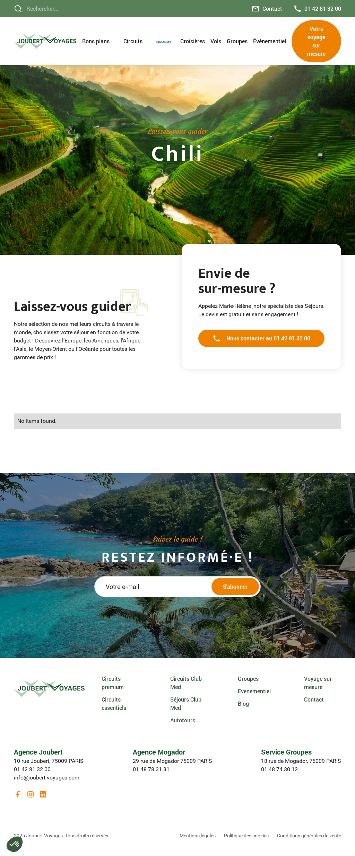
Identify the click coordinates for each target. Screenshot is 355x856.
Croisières (192, 41)
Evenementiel (254, 691)
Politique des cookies (246, 835)
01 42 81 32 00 (32, 769)
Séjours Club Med (185, 703)
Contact (314, 699)
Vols (215, 41)
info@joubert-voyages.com (46, 777)
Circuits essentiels (114, 703)
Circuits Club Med (186, 682)
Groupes (237, 41)
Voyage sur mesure (318, 682)
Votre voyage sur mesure (316, 41)
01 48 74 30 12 (279, 769)
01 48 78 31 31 (151, 769)
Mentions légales (198, 835)
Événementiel (269, 41)
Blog (243, 703)
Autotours (182, 720)
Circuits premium (113, 682)
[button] (100, 41)
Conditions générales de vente (309, 835)
